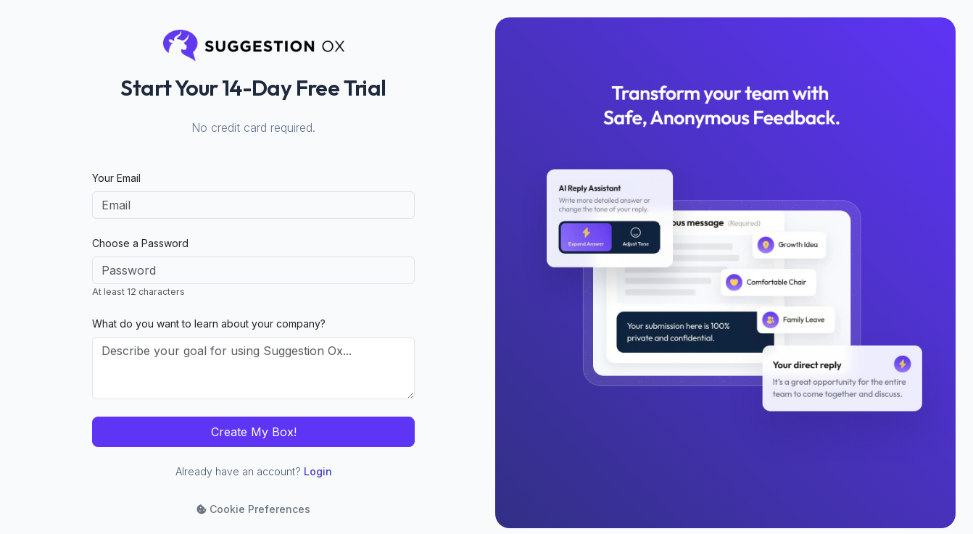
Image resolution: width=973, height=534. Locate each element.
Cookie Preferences (253, 509)
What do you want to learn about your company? (209, 323)
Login (318, 471)
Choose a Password (140, 243)
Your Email (116, 178)
